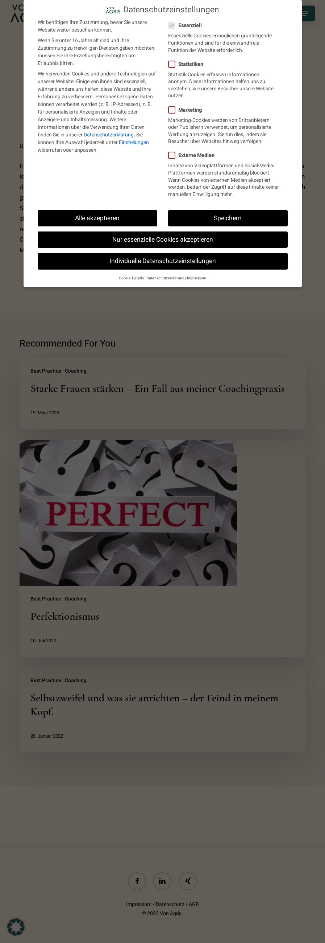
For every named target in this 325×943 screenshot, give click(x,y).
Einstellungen (134, 141)
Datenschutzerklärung (109, 133)
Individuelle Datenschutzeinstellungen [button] (162, 259)
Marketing (188, 108)
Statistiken (188, 62)
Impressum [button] (196, 276)
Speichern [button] (228, 216)
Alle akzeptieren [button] (97, 216)
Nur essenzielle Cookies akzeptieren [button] (162, 237)
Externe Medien (194, 154)
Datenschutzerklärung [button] (165, 276)
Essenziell (188, 24)
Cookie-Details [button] (131, 276)
